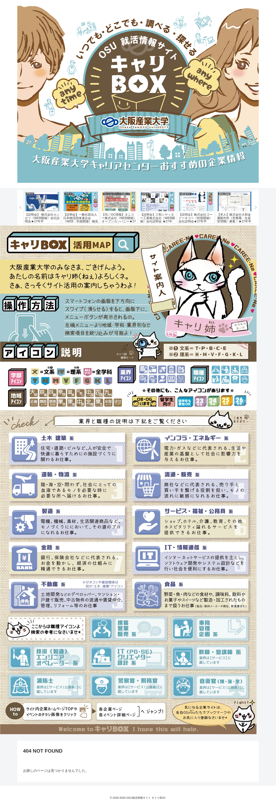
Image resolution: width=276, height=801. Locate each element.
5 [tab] (115, 228)
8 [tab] (132, 228)
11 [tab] (149, 228)
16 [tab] (178, 228)
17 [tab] (184, 228)
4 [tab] (109, 228)
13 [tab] (161, 228)
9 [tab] (138, 228)
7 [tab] (126, 228)
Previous (20, 208)
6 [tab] (121, 228)
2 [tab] (98, 228)
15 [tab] (173, 228)
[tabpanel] (42, 207)
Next (256, 208)
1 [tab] (92, 228)
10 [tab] (144, 228)
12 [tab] (155, 228)
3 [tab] (103, 228)
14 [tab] (167, 228)
